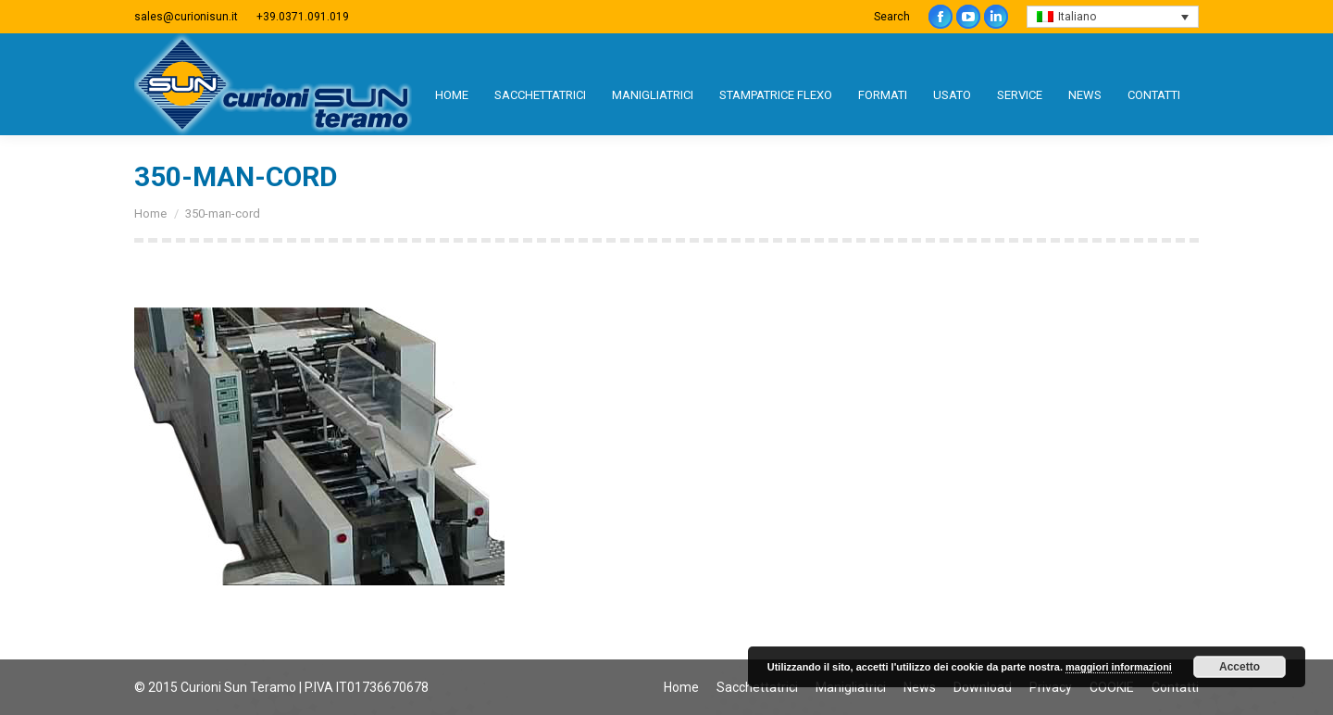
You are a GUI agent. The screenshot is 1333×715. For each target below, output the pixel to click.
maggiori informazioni (1118, 666)
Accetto (1239, 666)
